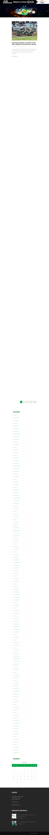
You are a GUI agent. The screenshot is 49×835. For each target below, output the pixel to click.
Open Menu (33, 12)
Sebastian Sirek (22, 46)
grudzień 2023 (16, 492)
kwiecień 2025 (16, 450)
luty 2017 (15, 712)
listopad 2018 (16, 656)
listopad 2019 (16, 624)
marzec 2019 (15, 645)
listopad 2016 (16, 720)
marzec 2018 (15, 677)
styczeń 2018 (16, 683)
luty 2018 (15, 680)
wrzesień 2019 (16, 629)
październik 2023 (16, 498)
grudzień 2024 (16, 460)
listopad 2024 (16, 463)
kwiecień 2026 (16, 417)
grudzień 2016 (16, 717)
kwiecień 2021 (16, 578)
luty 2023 (15, 519)
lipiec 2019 (15, 634)
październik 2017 (16, 691)
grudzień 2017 (16, 685)
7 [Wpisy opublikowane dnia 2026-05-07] (24, 771)
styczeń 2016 (16, 747)
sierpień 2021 (16, 567)
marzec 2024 (15, 484)
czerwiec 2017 (16, 701)
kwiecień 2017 (16, 707)
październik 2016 (16, 723)
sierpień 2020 (16, 600)
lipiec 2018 (15, 666)
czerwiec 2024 (16, 476)
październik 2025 (16, 434)
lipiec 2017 (15, 699)
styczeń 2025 (16, 458)
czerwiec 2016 (16, 733)
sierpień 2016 (16, 728)
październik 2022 (16, 530)
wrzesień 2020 (16, 597)
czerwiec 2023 (16, 509)
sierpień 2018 (16, 664)
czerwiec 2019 (16, 637)
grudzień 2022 (16, 525)
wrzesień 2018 (16, 661)
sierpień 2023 (16, 503)
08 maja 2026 (20, 818)
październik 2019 (16, 626)
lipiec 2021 (15, 570)
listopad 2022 (16, 527)
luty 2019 (15, 648)
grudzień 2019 (16, 621)
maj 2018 (15, 672)
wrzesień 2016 (16, 725)
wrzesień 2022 (16, 533)
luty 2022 (15, 551)
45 (31, 402)
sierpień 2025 (16, 439)
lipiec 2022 (15, 538)
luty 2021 (15, 583)
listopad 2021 (16, 559)
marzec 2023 (15, 517)
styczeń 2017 (16, 715)
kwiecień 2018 (16, 674)
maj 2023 (15, 511)
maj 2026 (15, 415)
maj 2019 (15, 640)
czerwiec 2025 (16, 444)
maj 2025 (15, 447)
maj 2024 (15, 479)
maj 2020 (15, 608)
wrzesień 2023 (16, 500)
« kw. (17, 782)
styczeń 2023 (16, 522)
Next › (35, 402)
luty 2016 (15, 744)
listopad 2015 (16, 752)
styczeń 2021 (16, 586)
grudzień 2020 (16, 589)
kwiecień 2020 (16, 610)
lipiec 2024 (15, 474)
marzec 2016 (15, 741)
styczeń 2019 (16, 650)
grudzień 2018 (16, 653)
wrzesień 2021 (16, 565)
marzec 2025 (15, 452)
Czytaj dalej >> (15, 56)
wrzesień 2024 (16, 468)
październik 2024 (16, 466)
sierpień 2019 (16, 632)
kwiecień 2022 (16, 546)
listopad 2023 (16, 495)
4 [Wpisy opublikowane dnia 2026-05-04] (13, 771)
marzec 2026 (15, 420)
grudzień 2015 (16, 749)
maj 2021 (15, 575)
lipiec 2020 (15, 602)
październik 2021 (16, 562)
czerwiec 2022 (16, 541)
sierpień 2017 (16, 696)
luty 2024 (15, 487)
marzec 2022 (15, 549)
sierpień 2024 (16, 471)
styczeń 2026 (16, 426)
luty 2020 (15, 616)
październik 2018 (16, 658)
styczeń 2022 (16, 554)
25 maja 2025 (15, 46)
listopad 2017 (16, 688)
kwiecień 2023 (16, 514)
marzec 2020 (15, 613)
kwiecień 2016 (16, 739)
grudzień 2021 (16, 557)
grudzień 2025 (16, 428)
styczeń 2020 (16, 618)
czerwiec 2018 (16, 669)
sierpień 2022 (16, 535)
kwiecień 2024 (16, 482)
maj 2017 (15, 704)
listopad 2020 (16, 591)
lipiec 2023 (15, 506)
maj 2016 (15, 736)
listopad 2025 (16, 431)
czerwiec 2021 (16, 573)
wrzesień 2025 (16, 436)
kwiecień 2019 (16, 642)
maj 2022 (15, 543)
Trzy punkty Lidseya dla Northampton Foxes (26, 822)
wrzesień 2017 (16, 693)
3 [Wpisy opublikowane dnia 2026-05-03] (35, 768)
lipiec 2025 (15, 442)
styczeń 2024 (16, 490)
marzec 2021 (15, 581)
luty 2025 (15, 455)
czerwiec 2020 (16, 605)
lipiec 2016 (15, 731)
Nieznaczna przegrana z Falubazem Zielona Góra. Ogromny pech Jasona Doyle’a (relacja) (24, 43)
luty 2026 (15, 423)
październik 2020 (16, 594)
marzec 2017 (15, 709)
